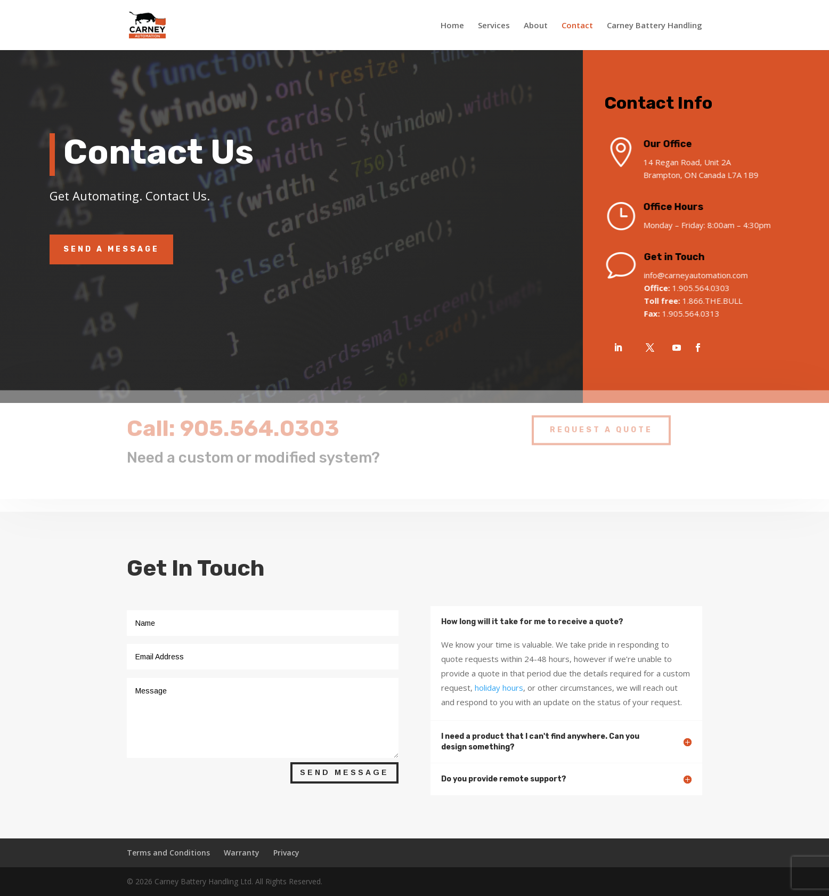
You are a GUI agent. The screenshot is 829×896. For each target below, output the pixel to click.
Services (494, 25)
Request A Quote (601, 424)
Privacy (286, 852)
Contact (577, 25)
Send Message (344, 772)
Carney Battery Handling (654, 25)
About (536, 25)
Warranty (241, 852)
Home (452, 25)
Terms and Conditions (168, 852)
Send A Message (111, 249)
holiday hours (499, 687)
